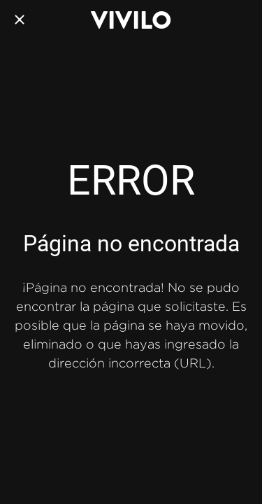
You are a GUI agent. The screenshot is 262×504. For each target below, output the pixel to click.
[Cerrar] (19, 19)
